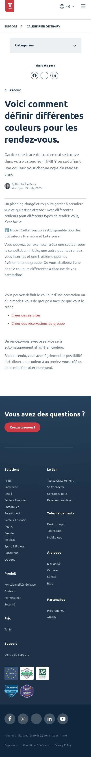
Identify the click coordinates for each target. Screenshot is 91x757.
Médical (9, 539)
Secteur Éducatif (15, 520)
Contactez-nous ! (22, 427)
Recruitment (12, 513)
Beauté (9, 533)
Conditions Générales (36, 745)
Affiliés (51, 617)
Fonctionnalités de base (20, 584)
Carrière (52, 570)
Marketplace (12, 597)
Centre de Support (16, 654)
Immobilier (11, 506)
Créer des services (26, 315)
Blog (50, 583)
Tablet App (54, 530)
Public (8, 526)
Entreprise (54, 563)
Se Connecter (55, 487)
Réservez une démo (60, 500)
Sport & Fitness (14, 546)
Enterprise (11, 487)
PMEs (8, 480)
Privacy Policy (63, 745)
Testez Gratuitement (60, 480)
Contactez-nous (57, 493)
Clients (51, 576)
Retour (12, 90)
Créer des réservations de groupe (38, 323)
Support (10, 26)
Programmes (55, 610)
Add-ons (10, 591)
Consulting (11, 552)
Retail (8, 493)
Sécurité (9, 604)
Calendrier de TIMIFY (43, 26)
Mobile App (55, 537)
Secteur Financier (15, 500)
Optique (9, 559)
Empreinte (10, 745)
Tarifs (8, 629)
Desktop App (56, 524)
